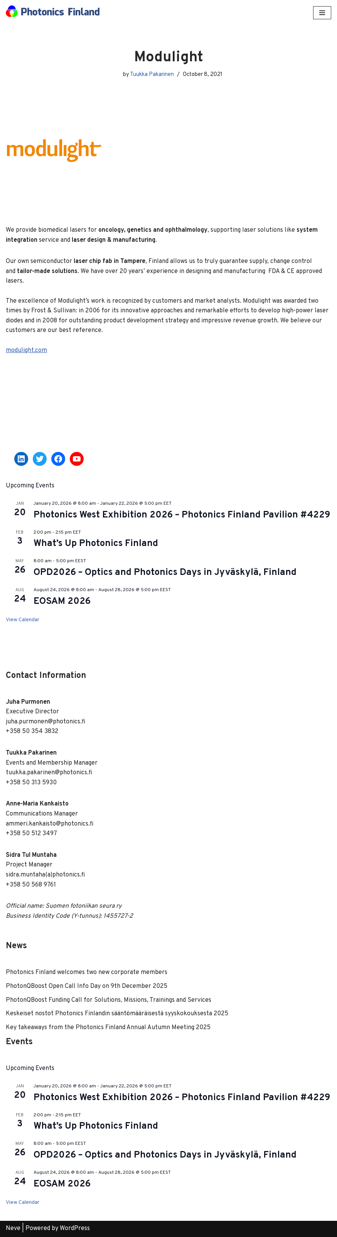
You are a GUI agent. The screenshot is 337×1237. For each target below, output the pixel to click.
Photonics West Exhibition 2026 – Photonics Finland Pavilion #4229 (182, 515)
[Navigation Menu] (322, 12)
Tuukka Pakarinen (152, 74)
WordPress (75, 1228)
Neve (13, 1228)
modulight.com (26, 350)
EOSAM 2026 (62, 601)
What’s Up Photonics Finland (96, 543)
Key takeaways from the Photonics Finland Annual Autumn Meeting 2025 (108, 1027)
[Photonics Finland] (52, 12)
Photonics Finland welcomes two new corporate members (86, 972)
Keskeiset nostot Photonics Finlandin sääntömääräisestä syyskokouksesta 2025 (117, 1014)
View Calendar (22, 620)
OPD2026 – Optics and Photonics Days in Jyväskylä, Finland (165, 572)
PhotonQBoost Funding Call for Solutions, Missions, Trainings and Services (108, 1000)
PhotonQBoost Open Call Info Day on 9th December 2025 (86, 986)
